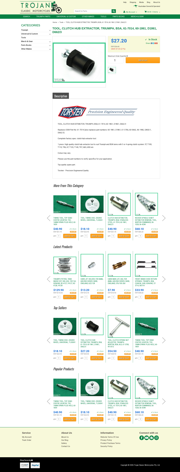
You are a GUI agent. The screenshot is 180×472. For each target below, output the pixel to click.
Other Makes (88, 16)
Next (164, 218)
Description (60, 96)
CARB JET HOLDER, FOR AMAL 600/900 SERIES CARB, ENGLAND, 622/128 (92, 281)
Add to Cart (143, 60)
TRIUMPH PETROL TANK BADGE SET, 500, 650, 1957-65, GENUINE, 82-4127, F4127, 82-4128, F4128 (64, 282)
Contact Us (65, 446)
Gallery (64, 443)
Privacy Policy (106, 440)
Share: (152, 43)
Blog (148, 2)
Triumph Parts (43, 16)
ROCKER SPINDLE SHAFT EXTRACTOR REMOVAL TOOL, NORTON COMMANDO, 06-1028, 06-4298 (146, 221)
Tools (103, 16)
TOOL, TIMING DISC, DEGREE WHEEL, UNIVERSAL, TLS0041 (92, 219)
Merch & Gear (137, 16)
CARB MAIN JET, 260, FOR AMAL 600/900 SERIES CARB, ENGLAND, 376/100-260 (119, 281)
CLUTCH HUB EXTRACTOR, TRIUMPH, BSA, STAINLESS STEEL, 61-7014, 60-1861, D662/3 (118, 221)
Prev (48, 218)
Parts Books (119, 16)
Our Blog (64, 440)
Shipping (133, 2)
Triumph (24, 30)
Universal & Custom (66, 16)
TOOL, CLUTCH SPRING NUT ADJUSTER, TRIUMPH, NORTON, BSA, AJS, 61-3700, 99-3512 (118, 343)
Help (125, 2)
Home (55, 22)
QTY (54, 236)
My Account (26, 437)
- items (152, 12)
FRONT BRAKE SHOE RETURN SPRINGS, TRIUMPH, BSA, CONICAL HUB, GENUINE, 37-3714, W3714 (146, 282)
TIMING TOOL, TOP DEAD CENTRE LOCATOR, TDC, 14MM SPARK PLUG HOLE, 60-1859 (64, 221)
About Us (156, 2)
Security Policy (106, 446)
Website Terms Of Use (109, 437)
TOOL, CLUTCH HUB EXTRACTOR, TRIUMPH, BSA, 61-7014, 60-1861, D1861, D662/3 (96, 22)
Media (141, 2)
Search (26, 16)
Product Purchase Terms (110, 443)
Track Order (26, 440)
